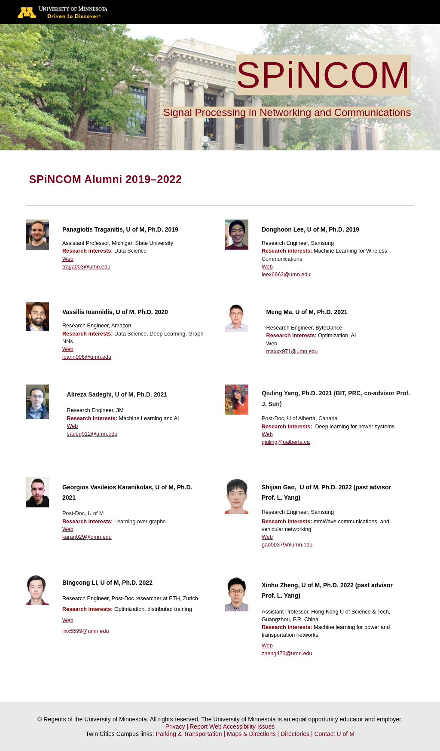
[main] (220, 87)
